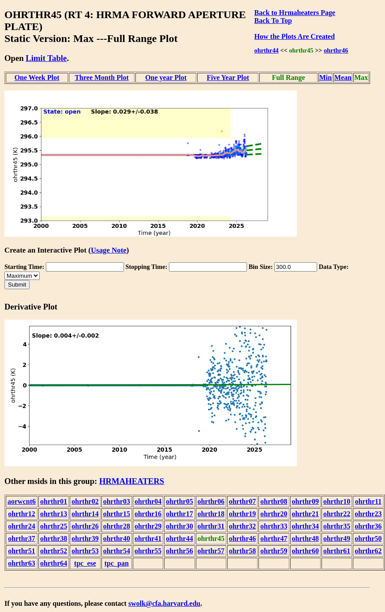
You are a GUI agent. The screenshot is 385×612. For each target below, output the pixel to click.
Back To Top (273, 20)
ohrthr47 (273, 538)
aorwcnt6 (21, 501)
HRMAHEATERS (131, 481)
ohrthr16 (148, 514)
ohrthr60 (305, 551)
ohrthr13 (53, 514)
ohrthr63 (21, 563)
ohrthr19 (242, 514)
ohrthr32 (242, 526)
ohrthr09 (305, 501)
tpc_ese (85, 563)
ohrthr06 (211, 501)
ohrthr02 (84, 501)
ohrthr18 (211, 514)
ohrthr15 (116, 514)
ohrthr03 (116, 501)
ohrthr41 (148, 538)
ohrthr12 (21, 514)
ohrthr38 (53, 538)
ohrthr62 (368, 551)
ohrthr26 (84, 526)
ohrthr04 (148, 501)
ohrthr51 (21, 551)
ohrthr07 (242, 501)
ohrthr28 (116, 526)
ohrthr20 (273, 514)
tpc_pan (117, 563)
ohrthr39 (84, 538)
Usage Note (109, 250)
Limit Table (46, 58)
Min (325, 77)
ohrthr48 (305, 538)
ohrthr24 (21, 526)
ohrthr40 (116, 538)
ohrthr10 (336, 501)
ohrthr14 (84, 514)
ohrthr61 (336, 551)
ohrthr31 (211, 526)
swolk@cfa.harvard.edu (164, 603)
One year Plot (166, 77)
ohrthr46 (336, 50)
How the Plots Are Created (294, 36)
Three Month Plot (101, 77)
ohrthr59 (273, 551)
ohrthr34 (305, 526)
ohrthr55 (148, 551)
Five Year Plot (228, 77)
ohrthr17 (179, 514)
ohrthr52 (53, 551)
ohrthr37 (21, 538)
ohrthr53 (84, 551)
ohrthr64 (53, 563)
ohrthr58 (242, 551)
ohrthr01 (53, 501)
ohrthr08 (273, 501)
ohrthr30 (179, 526)
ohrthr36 (368, 526)
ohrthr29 (148, 526)
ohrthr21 (305, 514)
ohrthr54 (116, 551)
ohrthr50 (368, 538)
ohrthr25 (53, 526)
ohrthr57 (211, 551)
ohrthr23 (368, 514)
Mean (342, 77)
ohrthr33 (273, 526)
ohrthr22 (336, 514)
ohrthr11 (368, 501)
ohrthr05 (179, 501)
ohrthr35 (336, 526)
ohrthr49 (336, 538)
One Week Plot (37, 77)
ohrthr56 (179, 551)
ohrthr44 (266, 50)
